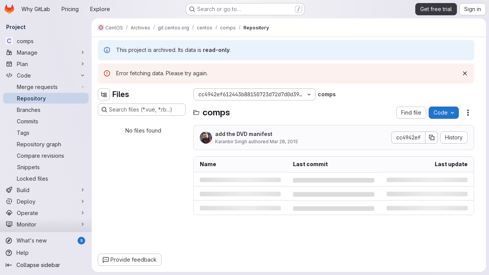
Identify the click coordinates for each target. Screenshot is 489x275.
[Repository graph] (46, 144)
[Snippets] (46, 167)
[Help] (46, 252)
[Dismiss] (465, 73)
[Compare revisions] (46, 155)
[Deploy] (46, 201)
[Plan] (46, 63)
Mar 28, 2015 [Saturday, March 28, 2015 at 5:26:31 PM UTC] (284, 141)
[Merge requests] (46, 86)
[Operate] (46, 212)
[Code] (46, 75)
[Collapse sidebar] (46, 265)
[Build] (46, 189)
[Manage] (46, 52)
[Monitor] (46, 224)
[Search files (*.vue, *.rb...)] (142, 110)
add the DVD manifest (243, 134)
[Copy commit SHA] (432, 137)
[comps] (46, 41)
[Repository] (46, 98)
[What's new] (46, 240)
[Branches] (46, 109)
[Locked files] (46, 178)
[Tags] (46, 132)
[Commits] (46, 121)
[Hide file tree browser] (104, 94)
